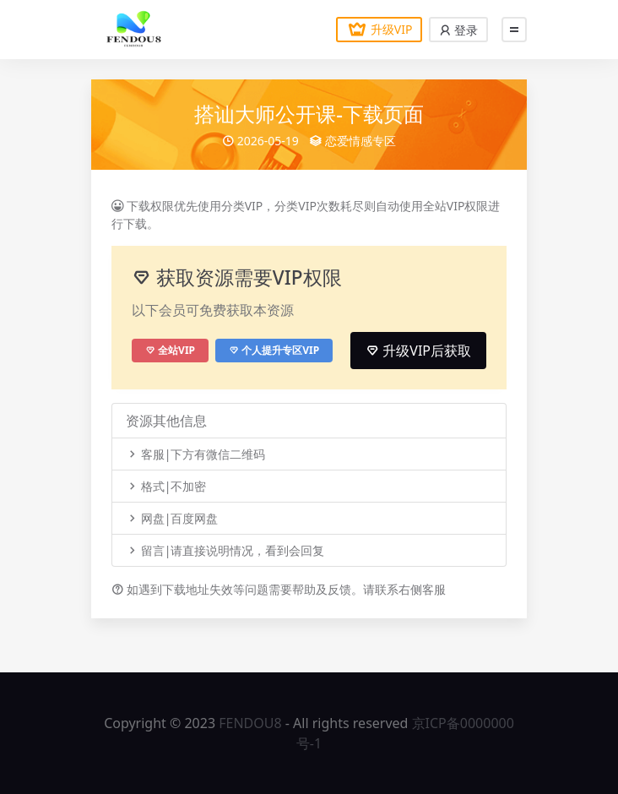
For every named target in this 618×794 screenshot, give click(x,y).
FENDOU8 (250, 723)
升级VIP (379, 29)
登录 (458, 30)
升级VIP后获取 (418, 350)
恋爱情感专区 (360, 141)
